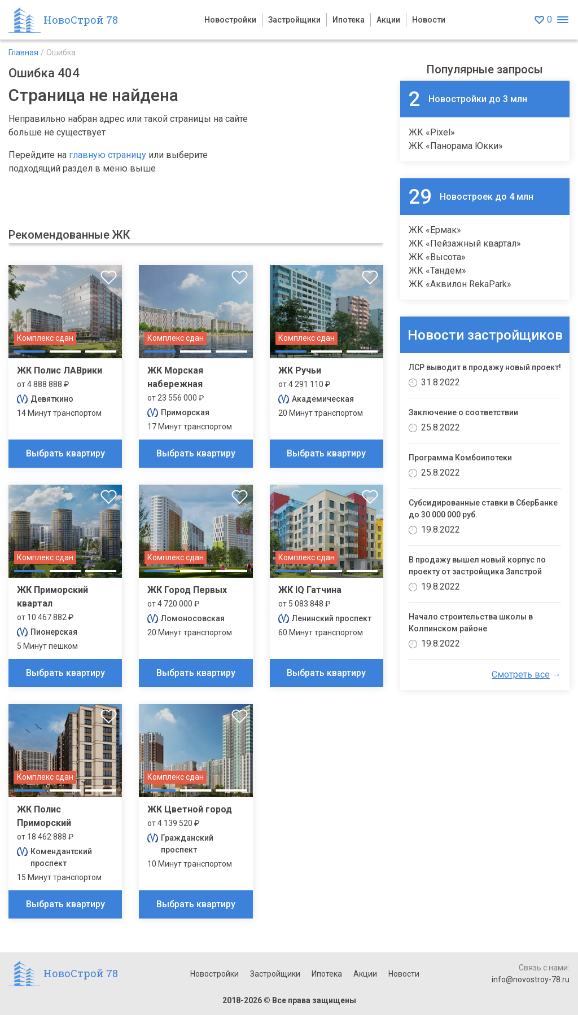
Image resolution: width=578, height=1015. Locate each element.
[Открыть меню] (562, 20)
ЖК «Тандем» (437, 270)
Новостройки (230, 19)
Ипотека (348, 19)
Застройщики (294, 19)
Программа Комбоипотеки (460, 457)
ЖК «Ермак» (435, 230)
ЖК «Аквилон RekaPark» (460, 284)
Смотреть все (521, 674)
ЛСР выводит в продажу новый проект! (485, 367)
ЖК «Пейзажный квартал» (465, 243)
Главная (23, 52)
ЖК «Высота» (437, 257)
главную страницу (107, 155)
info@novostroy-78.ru (531, 979)
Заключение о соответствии (463, 412)
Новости (428, 19)
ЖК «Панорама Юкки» (456, 145)
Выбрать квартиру (65, 453)
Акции (388, 19)
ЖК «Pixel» (432, 132)
